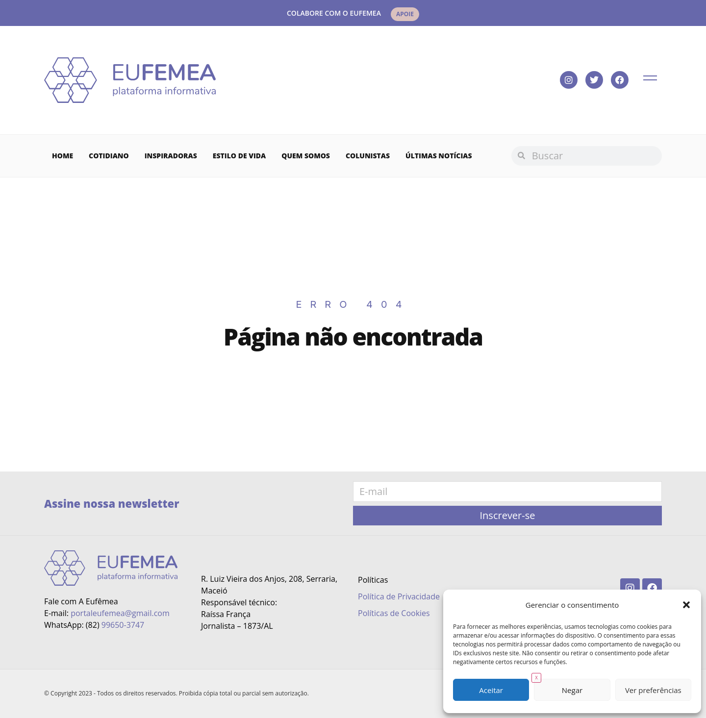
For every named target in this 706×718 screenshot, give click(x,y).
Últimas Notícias (438, 155)
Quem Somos (305, 155)
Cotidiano (109, 155)
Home (62, 155)
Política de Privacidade (399, 596)
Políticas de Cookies (394, 613)
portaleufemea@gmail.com (120, 613)
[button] (686, 605)
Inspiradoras (171, 155)
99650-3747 (122, 624)
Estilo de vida (239, 155)
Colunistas (368, 155)
